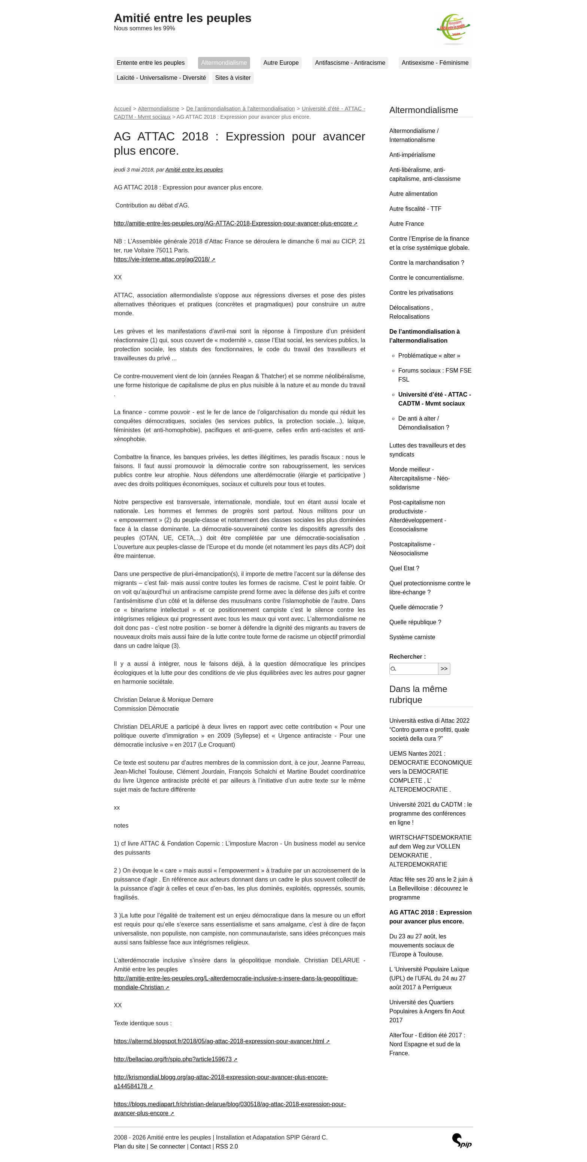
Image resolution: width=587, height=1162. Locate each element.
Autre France (406, 224)
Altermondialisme (224, 63)
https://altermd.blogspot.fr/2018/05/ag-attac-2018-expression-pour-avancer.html (219, 1041)
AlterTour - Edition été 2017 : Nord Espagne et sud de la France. (427, 1044)
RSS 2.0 (227, 1146)
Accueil (122, 109)
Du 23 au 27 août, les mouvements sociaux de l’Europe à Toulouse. (421, 945)
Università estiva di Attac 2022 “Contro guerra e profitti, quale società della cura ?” (429, 729)
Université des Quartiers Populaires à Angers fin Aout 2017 (427, 1011)
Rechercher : (407, 656)
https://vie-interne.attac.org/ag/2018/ (162, 259)
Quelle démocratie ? (416, 607)
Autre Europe (281, 63)
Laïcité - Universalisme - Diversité (161, 78)
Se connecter (167, 1146)
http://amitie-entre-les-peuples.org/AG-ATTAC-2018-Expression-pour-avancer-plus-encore (233, 223)
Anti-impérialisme (412, 155)
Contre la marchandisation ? (426, 263)
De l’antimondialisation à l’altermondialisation (240, 109)
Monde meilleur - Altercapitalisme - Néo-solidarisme (419, 478)
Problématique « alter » (429, 355)
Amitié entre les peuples (183, 18)
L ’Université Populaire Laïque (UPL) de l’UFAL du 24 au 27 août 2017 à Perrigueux (429, 978)
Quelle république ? (415, 622)
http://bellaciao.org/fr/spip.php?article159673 (173, 1059)
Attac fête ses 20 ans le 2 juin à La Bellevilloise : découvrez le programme (430, 888)
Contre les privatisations (421, 292)
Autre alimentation (413, 194)
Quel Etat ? (404, 568)
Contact (200, 1146)
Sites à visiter (233, 78)
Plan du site (129, 1146)
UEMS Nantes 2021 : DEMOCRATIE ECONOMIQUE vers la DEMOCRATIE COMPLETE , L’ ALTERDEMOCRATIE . (430, 771)
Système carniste (412, 637)
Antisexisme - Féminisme (435, 63)
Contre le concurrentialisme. (426, 277)
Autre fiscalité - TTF (415, 209)
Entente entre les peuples (151, 63)
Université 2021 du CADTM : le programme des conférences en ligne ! (430, 813)
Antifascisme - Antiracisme (350, 63)
